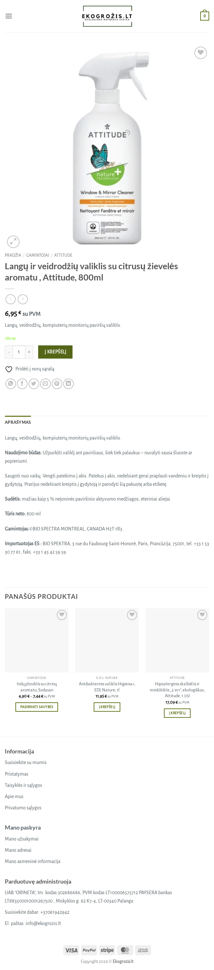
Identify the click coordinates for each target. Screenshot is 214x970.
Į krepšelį (55, 352)
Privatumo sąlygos (23, 807)
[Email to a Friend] (45, 383)
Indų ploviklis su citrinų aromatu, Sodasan (37, 686)
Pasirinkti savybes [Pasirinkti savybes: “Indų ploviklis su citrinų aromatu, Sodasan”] (36, 707)
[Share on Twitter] (34, 383)
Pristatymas (16, 774)
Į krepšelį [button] (107, 707)
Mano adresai (18, 850)
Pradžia (13, 255)
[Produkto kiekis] (19, 351)
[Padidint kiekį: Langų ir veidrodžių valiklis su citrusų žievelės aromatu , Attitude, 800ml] (29, 351)
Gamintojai (37, 255)
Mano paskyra (23, 827)
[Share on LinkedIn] (68, 383)
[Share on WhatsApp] (10, 383)
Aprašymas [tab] (18, 422)
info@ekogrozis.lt (43, 923)
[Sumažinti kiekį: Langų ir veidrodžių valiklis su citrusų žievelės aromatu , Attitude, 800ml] (9, 351)
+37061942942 (54, 912)
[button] (9, 16)
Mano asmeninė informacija (32, 861)
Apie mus (14, 796)
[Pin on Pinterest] (57, 383)
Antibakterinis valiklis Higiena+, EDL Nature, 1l (107, 686)
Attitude (63, 255)
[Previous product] (23, 299)
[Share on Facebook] (22, 383)
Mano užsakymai (22, 838)
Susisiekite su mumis (26, 762)
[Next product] (10, 299)
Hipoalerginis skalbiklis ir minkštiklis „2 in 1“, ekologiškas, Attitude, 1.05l (177, 689)
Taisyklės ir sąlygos (23, 785)
